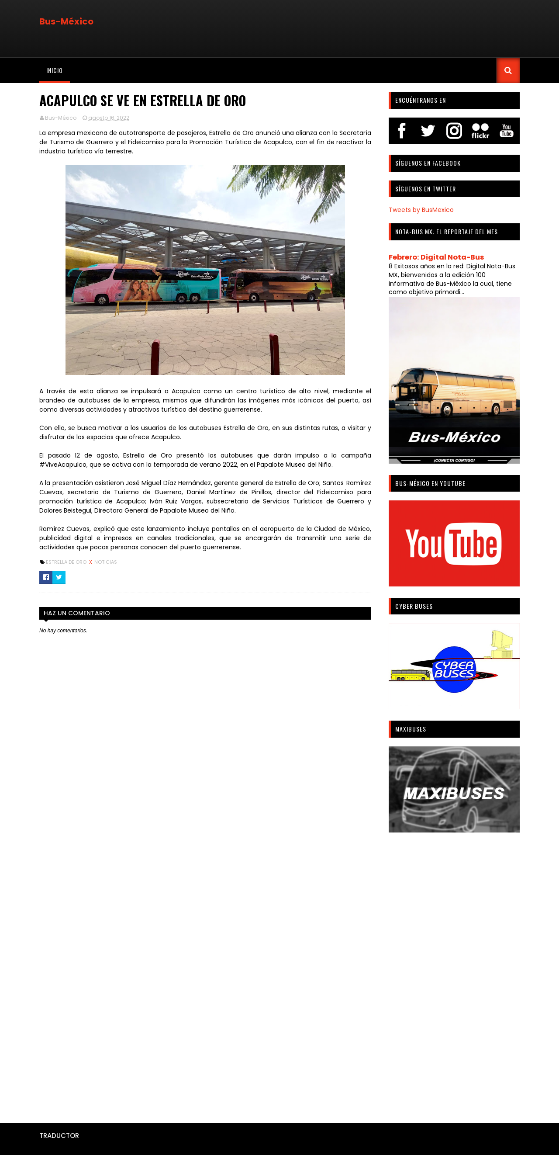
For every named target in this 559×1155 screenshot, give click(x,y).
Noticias (105, 561)
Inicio (54, 70)
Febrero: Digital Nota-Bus (436, 257)
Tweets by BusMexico (421, 209)
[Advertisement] (454, 974)
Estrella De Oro (67, 561)
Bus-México (66, 21)
